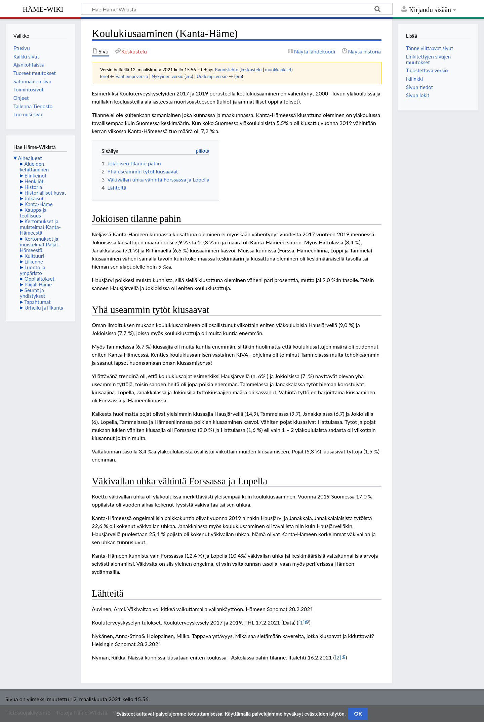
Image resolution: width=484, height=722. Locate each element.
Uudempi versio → (215, 76)
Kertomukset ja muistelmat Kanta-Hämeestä (40, 227)
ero (104, 76)
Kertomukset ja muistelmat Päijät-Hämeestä (40, 244)
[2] (338, 657)
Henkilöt (34, 181)
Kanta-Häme (39, 204)
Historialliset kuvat (45, 193)
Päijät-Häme (38, 284)
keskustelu (251, 69)
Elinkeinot (36, 175)
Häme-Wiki (43, 8)
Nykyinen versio (168, 76)
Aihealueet (30, 158)
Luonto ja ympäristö (32, 270)
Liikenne (34, 261)
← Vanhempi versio (129, 76)
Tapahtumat (37, 302)
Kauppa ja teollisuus (33, 212)
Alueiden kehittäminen (34, 166)
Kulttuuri (34, 256)
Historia (33, 187)
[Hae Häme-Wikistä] (236, 8)
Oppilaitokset (39, 279)
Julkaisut (34, 198)
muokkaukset (278, 69)
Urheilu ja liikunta (44, 308)
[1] (301, 622)
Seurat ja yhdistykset (32, 293)
